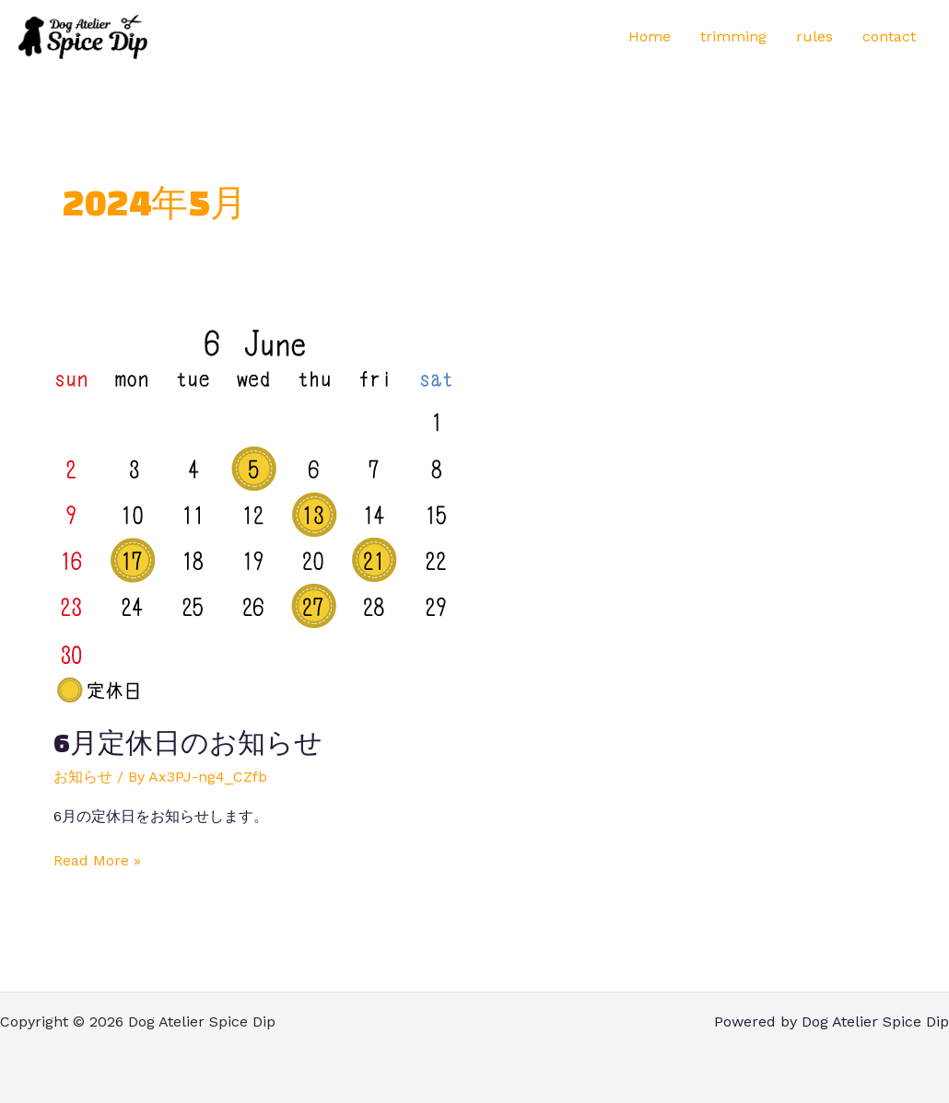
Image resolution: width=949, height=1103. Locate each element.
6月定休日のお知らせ (187, 742)
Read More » (97, 859)
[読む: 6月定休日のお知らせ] (253, 513)
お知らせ (82, 776)
